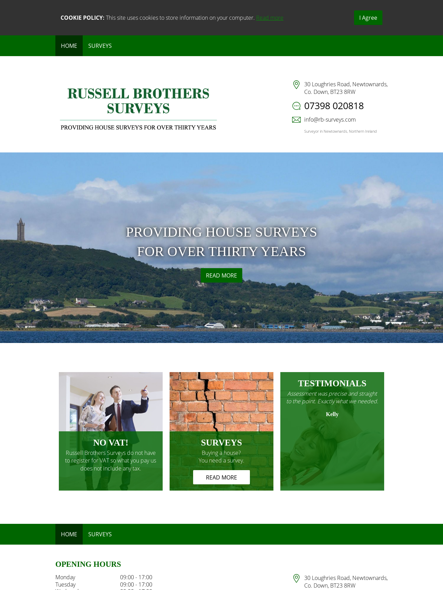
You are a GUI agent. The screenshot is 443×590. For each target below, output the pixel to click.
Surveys (100, 46)
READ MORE (221, 275)
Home (69, 46)
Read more (269, 17)
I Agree (368, 17)
